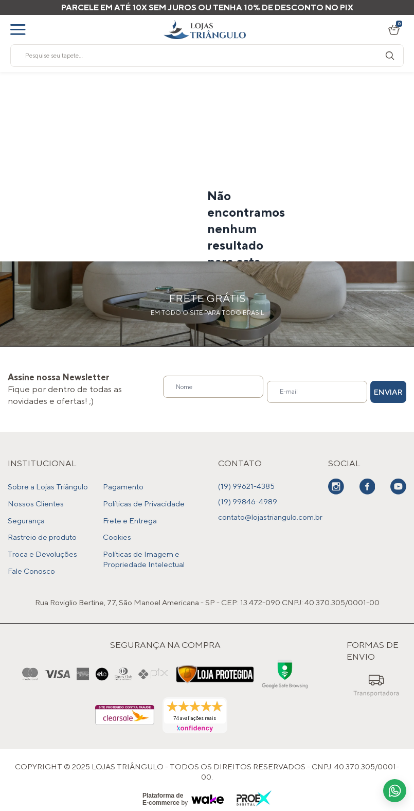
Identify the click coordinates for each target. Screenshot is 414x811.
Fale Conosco (31, 563)
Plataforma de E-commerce (162, 791)
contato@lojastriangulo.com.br (270, 517)
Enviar (374, 389)
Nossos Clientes (36, 501)
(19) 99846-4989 (247, 501)
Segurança (26, 517)
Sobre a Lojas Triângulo (48, 486)
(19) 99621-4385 (246, 486)
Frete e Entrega (130, 517)
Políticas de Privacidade (144, 501)
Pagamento (123, 486)
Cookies (117, 532)
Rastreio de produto (42, 532)
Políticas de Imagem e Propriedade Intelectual (144, 552)
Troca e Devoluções (42, 547)
